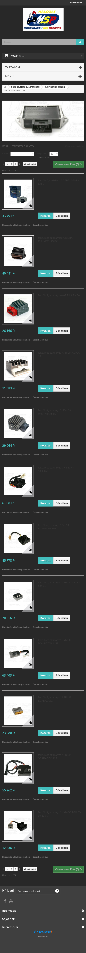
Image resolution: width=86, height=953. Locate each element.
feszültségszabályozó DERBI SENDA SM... (59, 182)
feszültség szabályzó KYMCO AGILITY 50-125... (59, 814)
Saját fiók (8, 919)
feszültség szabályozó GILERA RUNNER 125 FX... (55, 239)
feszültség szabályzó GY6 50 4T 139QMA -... (56, 469)
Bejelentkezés (76, 2)
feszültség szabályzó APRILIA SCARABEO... (54, 699)
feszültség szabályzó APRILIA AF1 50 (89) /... (59, 584)
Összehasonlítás (40, 225)
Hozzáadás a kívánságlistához (16, 225)
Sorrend (6, 153)
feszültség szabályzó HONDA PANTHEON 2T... (54, 412)
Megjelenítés (43, 153)
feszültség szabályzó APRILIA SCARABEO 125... (54, 757)
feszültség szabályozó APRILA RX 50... (60, 295)
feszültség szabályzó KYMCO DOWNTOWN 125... (54, 642)
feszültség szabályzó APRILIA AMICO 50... (59, 354)
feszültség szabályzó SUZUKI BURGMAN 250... (54, 527)
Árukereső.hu (43, 937)
